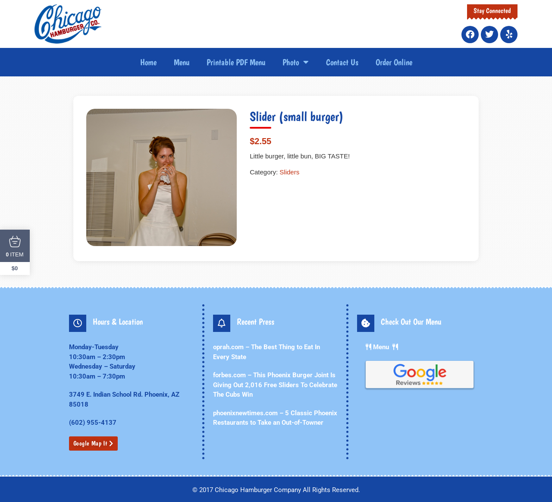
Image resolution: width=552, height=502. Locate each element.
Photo (295, 62)
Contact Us (342, 62)
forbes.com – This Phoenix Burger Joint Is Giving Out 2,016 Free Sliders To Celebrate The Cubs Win (275, 384)
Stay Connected (492, 10)
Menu (181, 62)
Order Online (394, 62)
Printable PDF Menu (236, 62)
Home (148, 62)
